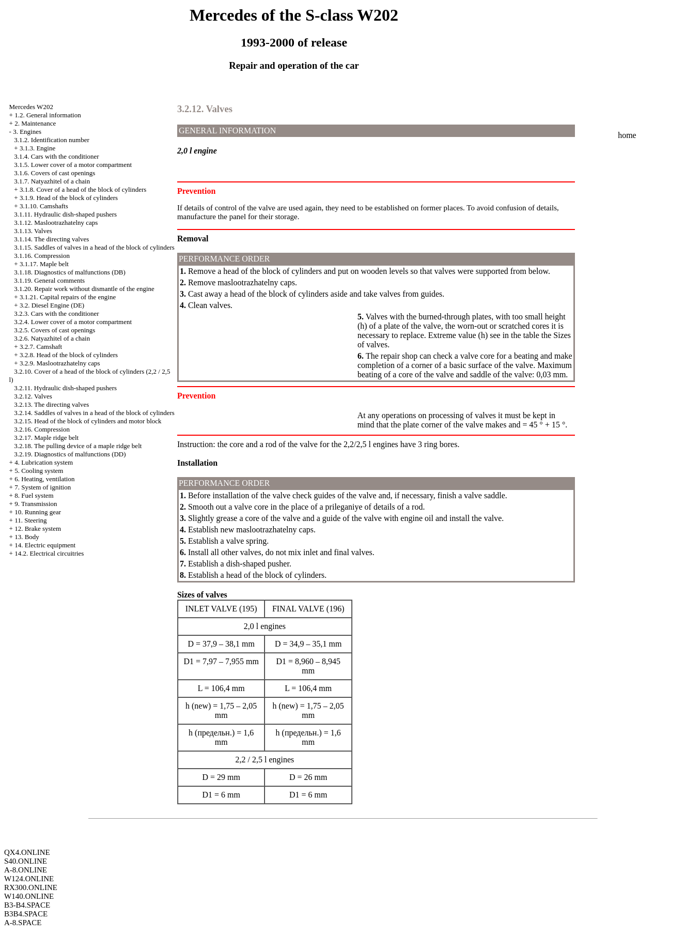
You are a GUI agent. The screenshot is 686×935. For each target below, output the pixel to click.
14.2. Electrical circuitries (49, 553)
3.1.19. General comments (49, 280)
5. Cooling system (38, 470)
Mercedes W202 (31, 107)
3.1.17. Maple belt (44, 264)
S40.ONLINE (25, 861)
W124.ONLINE (29, 879)
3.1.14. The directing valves (51, 239)
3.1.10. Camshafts (44, 206)
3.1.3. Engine (37, 148)
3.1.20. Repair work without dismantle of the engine (84, 289)
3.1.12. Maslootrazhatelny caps (56, 222)
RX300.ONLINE (30, 887)
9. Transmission (35, 504)
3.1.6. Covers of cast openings (54, 173)
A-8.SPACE (22, 922)
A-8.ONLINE (25, 870)
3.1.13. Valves (33, 231)
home (627, 135)
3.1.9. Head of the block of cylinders (69, 198)
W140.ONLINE (29, 896)
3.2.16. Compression (42, 429)
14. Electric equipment (44, 545)
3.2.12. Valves (33, 396)
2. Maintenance (35, 123)
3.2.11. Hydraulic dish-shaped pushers (65, 388)
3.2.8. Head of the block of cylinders (69, 355)
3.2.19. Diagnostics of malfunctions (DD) (70, 454)
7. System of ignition (42, 487)
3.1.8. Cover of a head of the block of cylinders (83, 189)
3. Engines (27, 131)
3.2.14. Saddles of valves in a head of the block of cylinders (94, 413)
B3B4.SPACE (26, 914)
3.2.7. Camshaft (41, 346)
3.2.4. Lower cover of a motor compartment (73, 322)
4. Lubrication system (43, 462)
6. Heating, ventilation (44, 479)
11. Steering (30, 520)
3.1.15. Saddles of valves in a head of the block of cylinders (94, 247)
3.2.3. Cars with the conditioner (56, 313)
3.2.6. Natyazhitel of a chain (52, 338)
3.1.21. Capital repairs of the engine (68, 297)
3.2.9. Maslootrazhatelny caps (60, 363)
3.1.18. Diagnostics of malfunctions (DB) (70, 272)
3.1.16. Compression (42, 255)
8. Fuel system (33, 495)
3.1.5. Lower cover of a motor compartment (73, 164)
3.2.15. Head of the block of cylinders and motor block (87, 421)
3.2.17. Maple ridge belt (46, 437)
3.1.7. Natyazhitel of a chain (52, 181)
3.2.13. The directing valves (51, 404)
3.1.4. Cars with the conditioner (56, 156)
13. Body (26, 537)
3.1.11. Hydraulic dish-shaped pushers (65, 214)
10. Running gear (37, 512)
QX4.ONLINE (27, 852)
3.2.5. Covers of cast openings (54, 330)
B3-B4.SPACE (27, 905)
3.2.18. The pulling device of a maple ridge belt (78, 446)
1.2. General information (47, 115)
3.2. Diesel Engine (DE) (52, 305)
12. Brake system (37, 528)
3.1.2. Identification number (51, 140)
